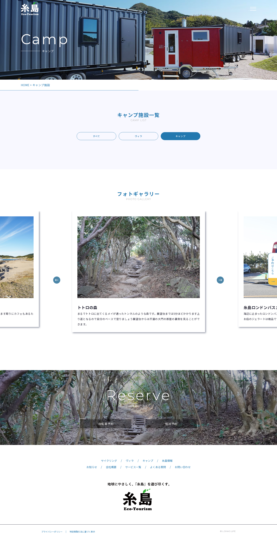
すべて (96, 136)
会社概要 (111, 467)
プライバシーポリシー (52, 531)
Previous (56, 280)
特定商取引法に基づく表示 (82, 531)
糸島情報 (167, 460)
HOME (25, 85)
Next (220, 280)
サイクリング (109, 460)
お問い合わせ (183, 467)
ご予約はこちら (272, 265)
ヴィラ (138, 136)
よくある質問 (158, 467)
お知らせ (91, 467)
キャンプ (180, 136)
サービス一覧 (133, 467)
